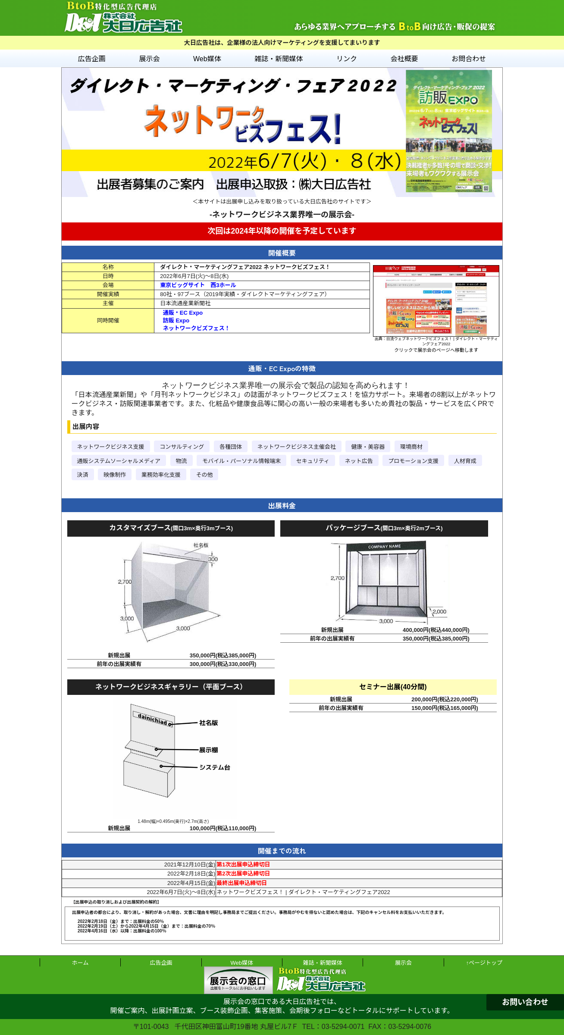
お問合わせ (468, 59)
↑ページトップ (484, 963)
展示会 (149, 59)
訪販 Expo (176, 320)
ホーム (80, 963)
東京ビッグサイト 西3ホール (198, 285)
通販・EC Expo (183, 313)
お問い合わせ (525, 1002)
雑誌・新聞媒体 (278, 59)
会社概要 (404, 59)
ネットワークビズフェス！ (196, 328)
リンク (346, 59)
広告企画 (92, 59)
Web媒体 (207, 59)
